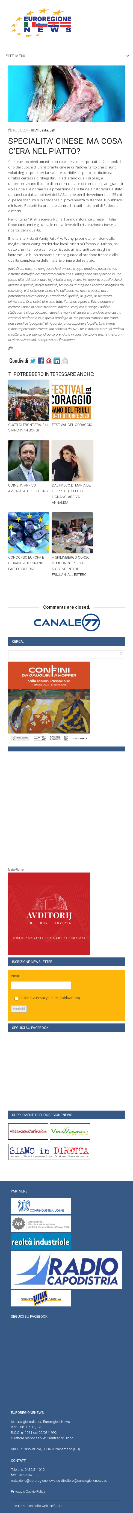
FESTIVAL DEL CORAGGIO (72, 425)
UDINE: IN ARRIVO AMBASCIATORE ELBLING (28, 488)
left (52, 130)
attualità (41, 130)
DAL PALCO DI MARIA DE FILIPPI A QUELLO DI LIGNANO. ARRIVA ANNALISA (71, 493)
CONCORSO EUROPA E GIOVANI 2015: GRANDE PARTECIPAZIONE (26, 563)
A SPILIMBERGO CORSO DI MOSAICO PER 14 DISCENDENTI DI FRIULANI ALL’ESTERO (71, 565)
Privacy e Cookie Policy (28, 1491)
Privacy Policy (47, 997)
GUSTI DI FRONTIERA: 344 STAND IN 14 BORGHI (28, 428)
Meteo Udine (15, 869)
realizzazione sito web (31, 1506)
